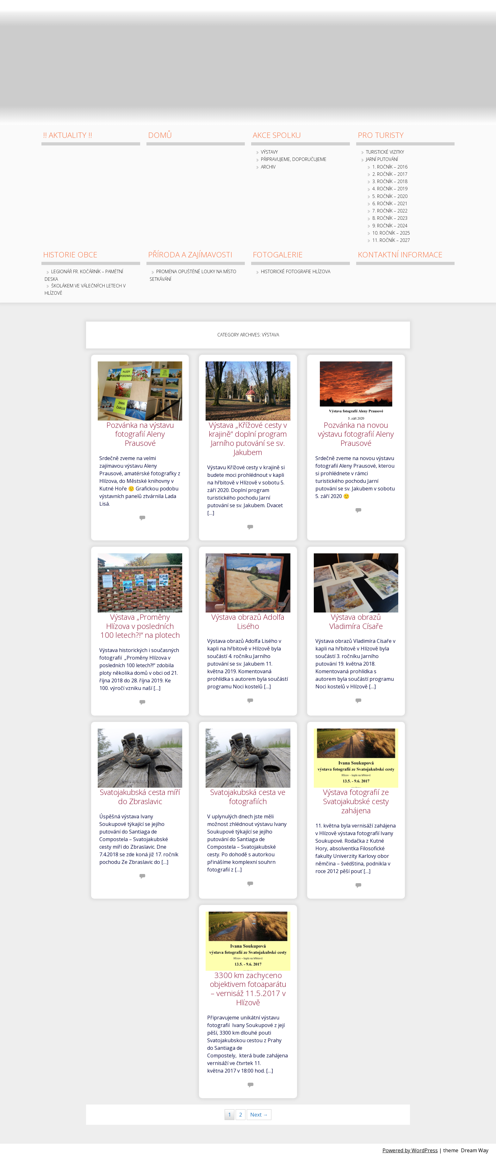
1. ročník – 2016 (389, 167)
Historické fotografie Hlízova (295, 271)
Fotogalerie (278, 254)
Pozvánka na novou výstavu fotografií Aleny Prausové (356, 434)
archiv (268, 167)
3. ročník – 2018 (389, 181)
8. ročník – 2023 (389, 218)
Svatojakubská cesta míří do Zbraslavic (140, 797)
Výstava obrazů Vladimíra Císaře (356, 621)
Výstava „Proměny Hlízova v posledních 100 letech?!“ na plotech (140, 626)
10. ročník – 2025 (391, 233)
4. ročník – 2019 (389, 189)
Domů (160, 135)
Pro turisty (381, 135)
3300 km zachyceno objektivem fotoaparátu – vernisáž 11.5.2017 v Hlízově (248, 989)
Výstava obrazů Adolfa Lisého (247, 621)
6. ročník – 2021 (389, 203)
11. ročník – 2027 (391, 240)
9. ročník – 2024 (389, 226)
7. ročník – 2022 (389, 211)
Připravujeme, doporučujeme (293, 159)
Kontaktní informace (400, 254)
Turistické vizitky (385, 152)
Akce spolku (277, 135)
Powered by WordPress (410, 1150)
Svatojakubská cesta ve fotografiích (247, 797)
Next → (259, 1114)
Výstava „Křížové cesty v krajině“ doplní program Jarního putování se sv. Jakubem (248, 439)
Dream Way (474, 1150)
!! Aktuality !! (67, 135)
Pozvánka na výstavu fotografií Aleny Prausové (140, 434)
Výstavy (269, 152)
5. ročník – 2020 (389, 196)
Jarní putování (382, 159)
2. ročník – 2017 (389, 174)
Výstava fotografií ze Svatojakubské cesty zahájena (356, 801)
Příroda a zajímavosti (190, 254)
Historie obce (70, 254)
